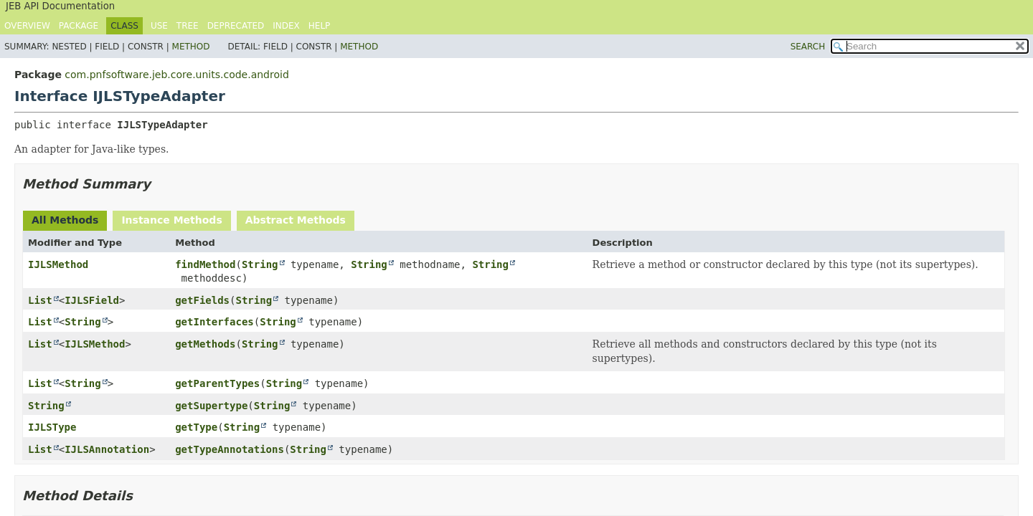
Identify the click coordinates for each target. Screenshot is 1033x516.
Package (78, 26)
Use (159, 26)
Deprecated (236, 26)
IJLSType (52, 427)
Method (191, 47)
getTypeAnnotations (229, 449)
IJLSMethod (58, 264)
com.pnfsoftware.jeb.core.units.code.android (176, 74)
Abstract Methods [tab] (295, 220)
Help (319, 26)
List (40, 300)
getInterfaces (214, 322)
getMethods (205, 344)
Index (286, 26)
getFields (202, 300)
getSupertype (211, 405)
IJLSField (92, 300)
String (260, 264)
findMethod (205, 264)
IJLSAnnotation (107, 449)
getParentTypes (217, 383)
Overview (27, 26)
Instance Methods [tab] (171, 220)
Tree (187, 26)
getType (196, 427)
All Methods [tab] (65, 220)
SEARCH (808, 47)
